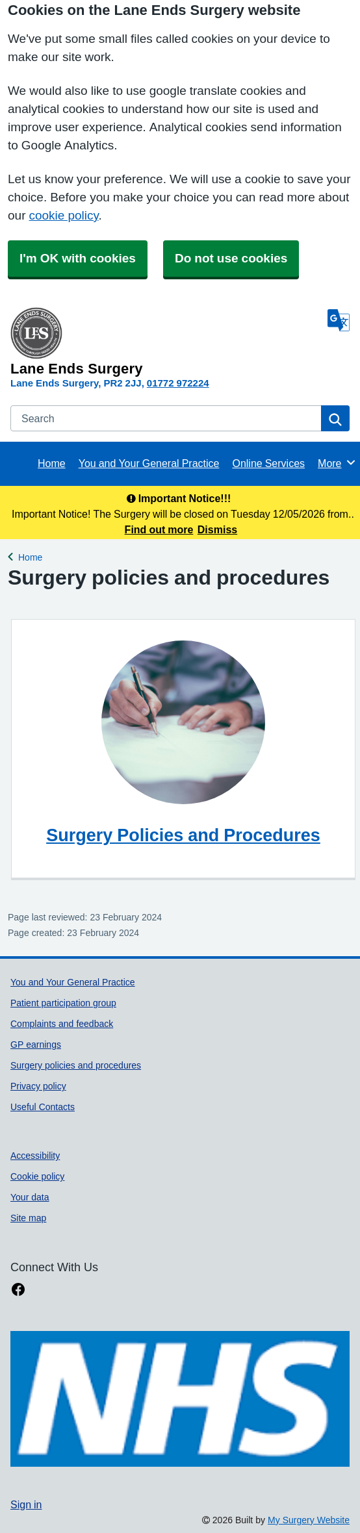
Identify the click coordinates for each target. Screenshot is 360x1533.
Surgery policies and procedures (75, 1065)
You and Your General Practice (149, 463)
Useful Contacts (42, 1106)
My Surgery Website (309, 1520)
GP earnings (35, 1044)
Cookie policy (37, 1176)
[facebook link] (18, 1290)
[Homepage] (166, 341)
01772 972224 (178, 383)
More (337, 462)
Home (52, 463)
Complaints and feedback (61, 1023)
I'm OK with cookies (77, 258)
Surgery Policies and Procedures (183, 835)
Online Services (268, 463)
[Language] (339, 320)
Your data (29, 1197)
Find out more (159, 529)
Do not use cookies (231, 258)
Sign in (26, 1504)
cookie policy (63, 215)
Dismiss (217, 529)
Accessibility (35, 1155)
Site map (28, 1218)
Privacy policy (38, 1086)
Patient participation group (63, 1002)
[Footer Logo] (180, 1399)
